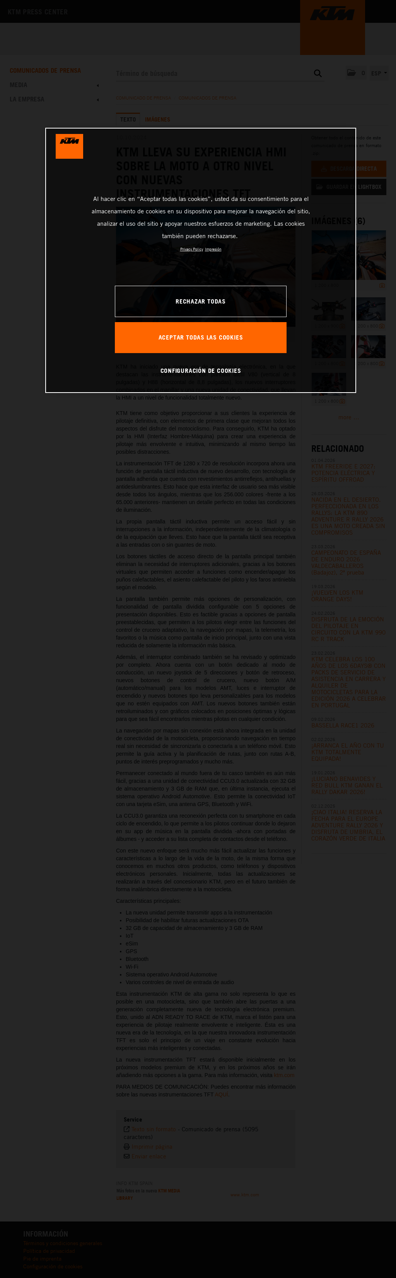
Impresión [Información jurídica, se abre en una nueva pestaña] (213, 249)
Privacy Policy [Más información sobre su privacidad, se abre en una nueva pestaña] (191, 249)
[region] (200, 260)
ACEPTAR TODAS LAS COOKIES (201, 337)
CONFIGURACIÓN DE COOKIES (200, 370)
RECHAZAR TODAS (201, 301)
